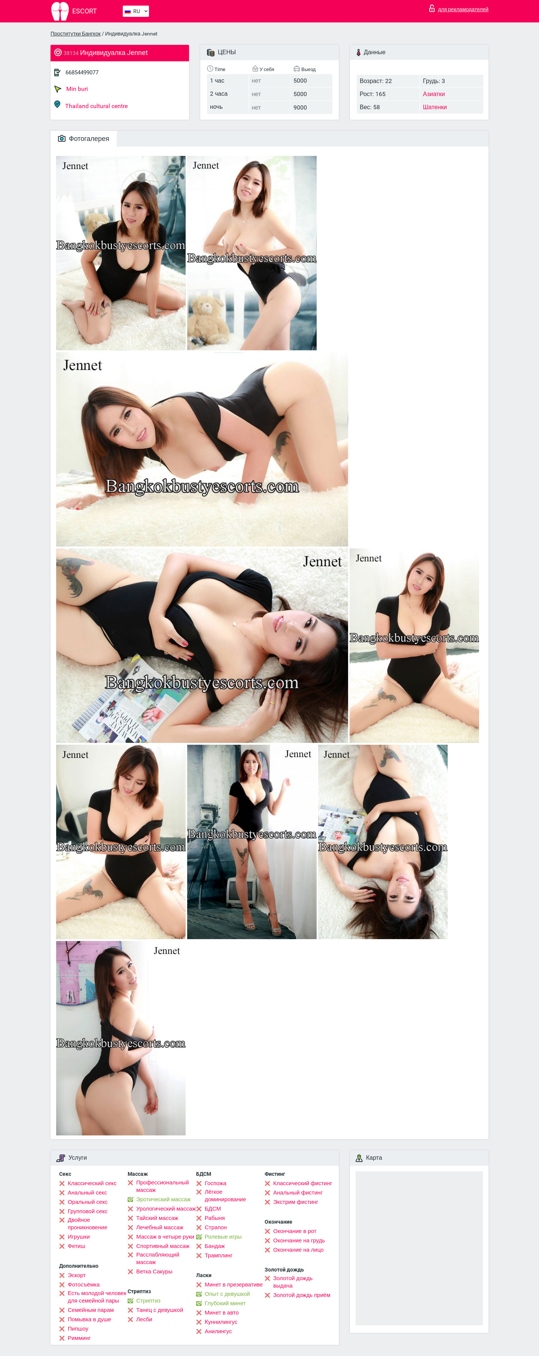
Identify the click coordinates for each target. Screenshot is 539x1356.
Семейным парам (91, 1310)
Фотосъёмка (84, 1284)
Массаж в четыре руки (165, 1236)
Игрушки (79, 1236)
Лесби (144, 1319)
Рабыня (215, 1218)
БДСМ (213, 1208)
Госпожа (215, 1183)
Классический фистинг (302, 1183)
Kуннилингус (221, 1322)
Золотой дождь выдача (293, 1282)
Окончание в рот (294, 1231)
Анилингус (218, 1331)
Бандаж (215, 1246)
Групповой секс (87, 1211)
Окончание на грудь (299, 1240)
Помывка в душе (89, 1319)
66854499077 (82, 72)
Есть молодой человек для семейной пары (97, 1297)
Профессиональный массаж (162, 1186)
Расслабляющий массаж (157, 1258)
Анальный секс (87, 1192)
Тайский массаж (157, 1218)
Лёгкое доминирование (225, 1196)
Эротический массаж (163, 1199)
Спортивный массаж (162, 1246)
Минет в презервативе (234, 1284)
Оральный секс (87, 1202)
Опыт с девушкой (227, 1294)
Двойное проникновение (87, 1224)
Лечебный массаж (159, 1227)
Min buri (71, 89)
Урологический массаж (166, 1208)
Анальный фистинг (298, 1192)
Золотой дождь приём (301, 1295)
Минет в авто (222, 1312)
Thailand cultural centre (91, 105)
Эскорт (77, 1275)
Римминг (79, 1338)
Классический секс (92, 1183)
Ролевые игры (223, 1236)
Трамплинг (218, 1255)
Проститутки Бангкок (76, 34)
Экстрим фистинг (295, 1202)
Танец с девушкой (159, 1310)
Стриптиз (148, 1300)
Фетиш (76, 1246)
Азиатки (434, 94)
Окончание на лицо (298, 1249)
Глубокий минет (225, 1303)
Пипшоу (78, 1328)
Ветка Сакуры (154, 1271)
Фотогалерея (83, 138)
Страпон (216, 1227)
